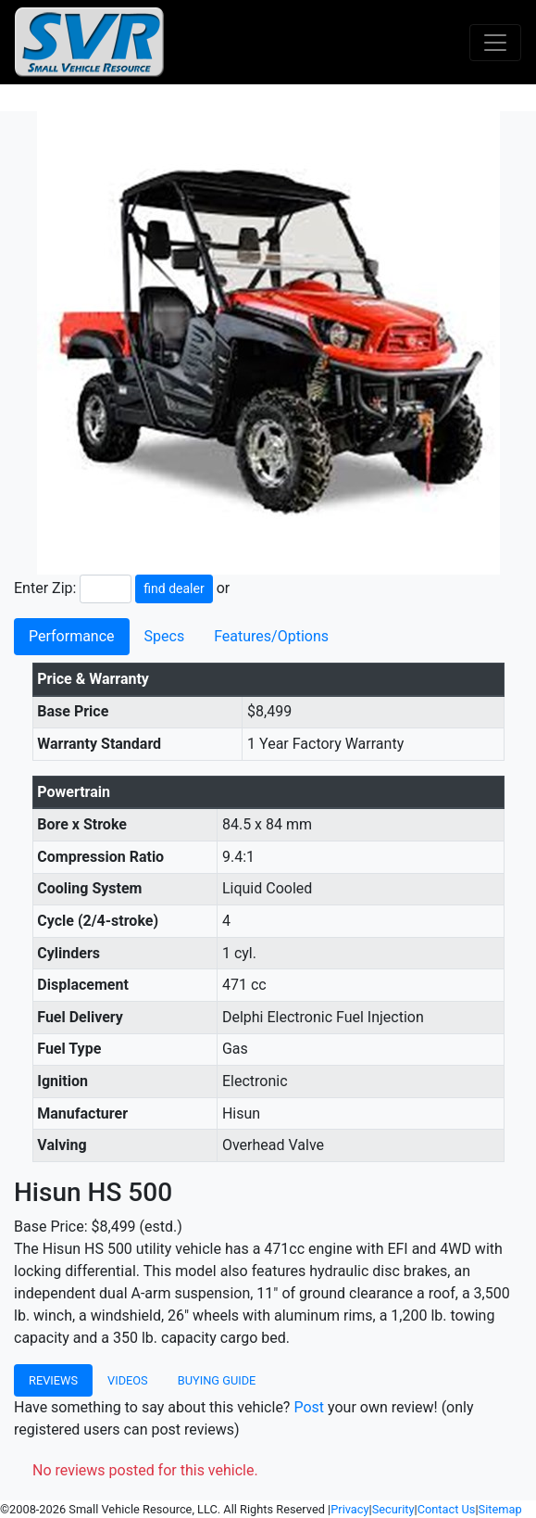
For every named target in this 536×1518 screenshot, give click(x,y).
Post (308, 1407)
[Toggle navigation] (495, 42)
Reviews (53, 1380)
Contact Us (447, 1509)
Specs (164, 636)
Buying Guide (217, 1380)
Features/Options (271, 636)
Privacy (349, 1509)
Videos (127, 1380)
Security (393, 1509)
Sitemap (500, 1509)
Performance (72, 636)
